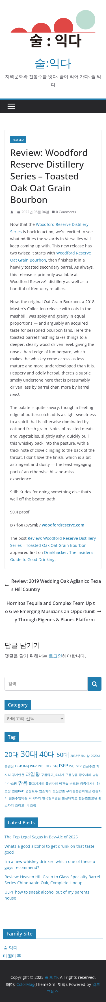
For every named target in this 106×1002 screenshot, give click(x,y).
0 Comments (63, 211)
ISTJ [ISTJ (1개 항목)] (71, 766)
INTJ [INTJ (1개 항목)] (41, 766)
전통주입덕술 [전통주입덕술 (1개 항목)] (18, 798)
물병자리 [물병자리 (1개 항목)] (52, 783)
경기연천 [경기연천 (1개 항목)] (18, 775)
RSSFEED (18, 140)
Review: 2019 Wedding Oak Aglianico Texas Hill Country (53, 585)
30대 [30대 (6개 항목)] (29, 753)
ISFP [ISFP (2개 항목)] (63, 765)
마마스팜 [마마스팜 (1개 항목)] (11, 783)
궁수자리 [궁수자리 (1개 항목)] (85, 775)
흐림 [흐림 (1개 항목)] (33, 805)
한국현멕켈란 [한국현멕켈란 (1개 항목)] (51, 798)
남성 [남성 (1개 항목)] (95, 775)
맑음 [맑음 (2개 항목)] (23, 783)
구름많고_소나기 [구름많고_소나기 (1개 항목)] (52, 775)
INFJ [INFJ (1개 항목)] (26, 766)
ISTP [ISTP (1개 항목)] (78, 766)
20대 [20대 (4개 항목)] (12, 754)
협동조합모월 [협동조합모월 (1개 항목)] (88, 798)
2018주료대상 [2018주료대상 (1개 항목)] (80, 756)
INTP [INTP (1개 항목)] (48, 766)
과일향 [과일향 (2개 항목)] (32, 774)
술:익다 (53, 62)
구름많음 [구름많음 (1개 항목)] (71, 775)
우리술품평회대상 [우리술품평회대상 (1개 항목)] (78, 791)
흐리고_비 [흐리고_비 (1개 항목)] (22, 805)
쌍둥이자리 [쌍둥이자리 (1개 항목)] (88, 783)
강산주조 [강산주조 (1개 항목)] (89, 766)
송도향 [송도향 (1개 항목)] (74, 783)
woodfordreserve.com (63, 525)
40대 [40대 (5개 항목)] (47, 754)
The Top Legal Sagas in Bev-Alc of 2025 (41, 837)
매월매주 (12, 956)
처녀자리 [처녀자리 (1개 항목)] (35, 798)
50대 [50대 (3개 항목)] (63, 755)
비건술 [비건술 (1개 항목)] (63, 783)
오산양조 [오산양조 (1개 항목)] (59, 791)
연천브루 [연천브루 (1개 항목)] (31, 791)
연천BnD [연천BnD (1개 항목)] (18, 791)
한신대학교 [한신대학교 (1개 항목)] (69, 798)
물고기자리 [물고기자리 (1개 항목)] (36, 783)
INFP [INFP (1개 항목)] (33, 766)
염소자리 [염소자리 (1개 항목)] (45, 791)
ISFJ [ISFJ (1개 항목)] (55, 766)
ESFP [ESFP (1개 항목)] (18, 766)
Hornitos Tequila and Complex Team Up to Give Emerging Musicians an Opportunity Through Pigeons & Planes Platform (53, 611)
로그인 (55, 656)
